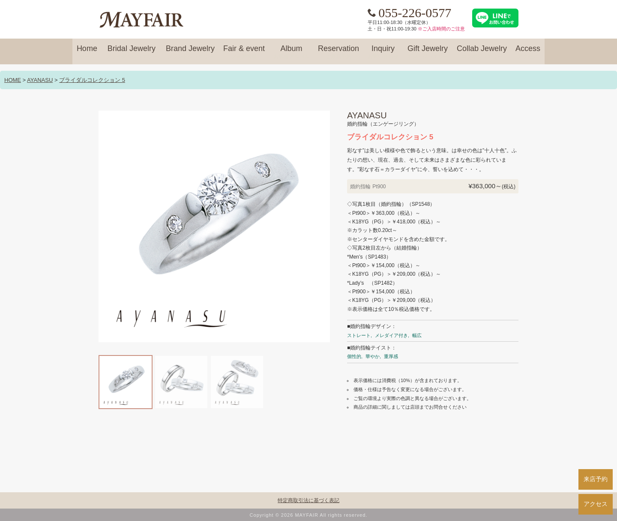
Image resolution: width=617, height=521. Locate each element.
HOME (12, 80)
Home (87, 52)
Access (527, 52)
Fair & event (244, 52)
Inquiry (383, 52)
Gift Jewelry (427, 52)
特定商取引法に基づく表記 (308, 500)
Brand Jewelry (190, 52)
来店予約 (596, 479)
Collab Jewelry (482, 52)
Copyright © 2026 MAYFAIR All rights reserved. (309, 515)
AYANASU (40, 80)
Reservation (338, 52)
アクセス (596, 503)
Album (291, 52)
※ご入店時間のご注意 (441, 28)
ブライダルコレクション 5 (92, 80)
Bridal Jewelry (131, 52)
